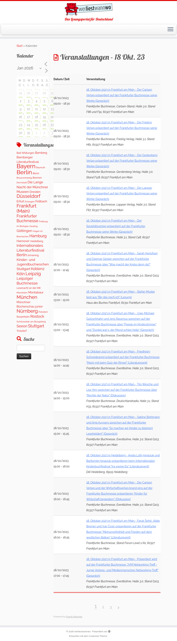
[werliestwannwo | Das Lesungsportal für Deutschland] (88, 9)
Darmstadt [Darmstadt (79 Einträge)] (22, 182)
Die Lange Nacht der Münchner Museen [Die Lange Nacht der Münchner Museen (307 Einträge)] (32, 187)
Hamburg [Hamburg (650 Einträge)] (38, 236)
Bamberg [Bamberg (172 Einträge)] (41, 152)
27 (36, 93)
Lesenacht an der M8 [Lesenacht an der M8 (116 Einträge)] (29, 287)
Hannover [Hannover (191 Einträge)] (23, 241)
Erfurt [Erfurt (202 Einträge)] (20, 201)
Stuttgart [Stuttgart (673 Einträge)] (36, 326)
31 (28, 133)
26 (28, 93)
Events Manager (74, 616)
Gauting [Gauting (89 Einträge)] (34, 226)
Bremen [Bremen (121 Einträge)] (37, 177)
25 (20, 93)
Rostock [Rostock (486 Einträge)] (37, 316)
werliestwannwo (82, 631)
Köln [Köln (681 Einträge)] (21, 273)
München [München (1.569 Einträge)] (27, 297)
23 (20, 125)
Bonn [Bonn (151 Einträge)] (36, 173)
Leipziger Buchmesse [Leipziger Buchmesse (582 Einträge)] (27, 280)
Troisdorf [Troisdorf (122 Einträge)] (22, 330)
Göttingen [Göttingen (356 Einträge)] (24, 231)
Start (20, 45)
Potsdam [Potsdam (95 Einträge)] (43, 311)
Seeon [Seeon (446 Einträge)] (22, 326)
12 (44, 109)
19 (44, 117)
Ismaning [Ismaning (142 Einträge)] (33, 255)
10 (28, 109)
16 (20, 117)
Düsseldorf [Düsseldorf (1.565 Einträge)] (29, 196)
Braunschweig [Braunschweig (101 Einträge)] (24, 177)
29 (52, 93)
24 (28, 125)
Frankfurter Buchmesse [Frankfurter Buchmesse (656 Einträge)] (27, 218)
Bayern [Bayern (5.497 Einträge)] (26, 166)
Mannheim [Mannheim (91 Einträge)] (22, 292)
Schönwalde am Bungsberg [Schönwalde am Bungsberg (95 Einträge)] (31, 321)
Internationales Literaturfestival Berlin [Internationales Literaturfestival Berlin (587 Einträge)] (30, 250)
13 (52, 109)
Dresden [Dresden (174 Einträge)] (35, 191)
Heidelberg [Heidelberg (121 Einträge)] (36, 241)
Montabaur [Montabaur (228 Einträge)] (36, 292)
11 (36, 109)
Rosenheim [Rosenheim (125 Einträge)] (23, 316)
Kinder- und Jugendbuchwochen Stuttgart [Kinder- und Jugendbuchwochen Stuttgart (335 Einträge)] (33, 264)
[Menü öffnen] (170, 30)
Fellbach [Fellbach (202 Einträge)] (41, 201)
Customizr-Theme (98, 636)
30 (20, 133)
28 (44, 93)
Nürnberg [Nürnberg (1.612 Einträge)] (27, 311)
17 (28, 117)
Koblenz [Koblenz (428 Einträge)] (37, 269)
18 (36, 117)
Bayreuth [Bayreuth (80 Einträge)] (40, 167)
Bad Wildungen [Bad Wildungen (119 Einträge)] (26, 152)
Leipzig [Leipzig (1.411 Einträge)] (33, 273)
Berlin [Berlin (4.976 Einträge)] (24, 172)
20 (52, 117)
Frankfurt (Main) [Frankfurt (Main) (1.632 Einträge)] (27, 208)
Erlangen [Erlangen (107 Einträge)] (30, 201)
